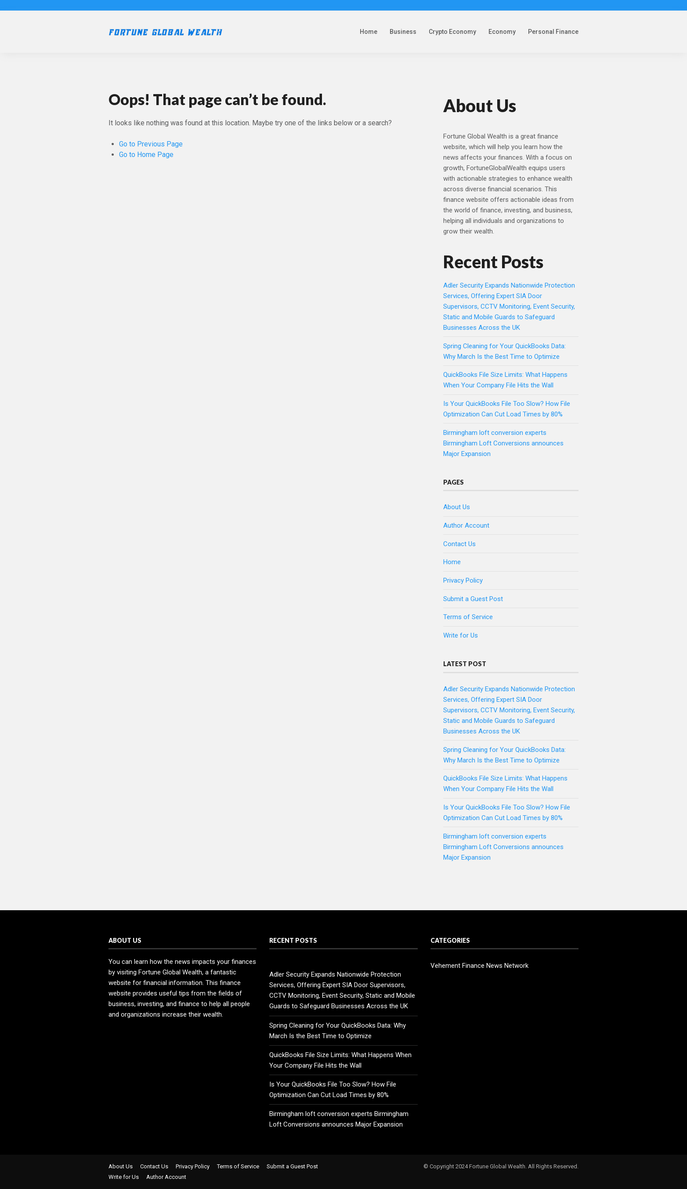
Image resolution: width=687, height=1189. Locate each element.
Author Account (466, 525)
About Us (456, 507)
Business (403, 31)
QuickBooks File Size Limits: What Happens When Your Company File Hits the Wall (340, 1060)
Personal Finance (553, 31)
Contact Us (459, 544)
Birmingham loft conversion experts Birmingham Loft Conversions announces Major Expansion (503, 443)
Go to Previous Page (151, 144)
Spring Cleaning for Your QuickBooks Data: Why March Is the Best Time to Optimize (337, 1030)
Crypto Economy (452, 31)
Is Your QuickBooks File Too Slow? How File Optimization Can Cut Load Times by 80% (332, 1089)
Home (368, 31)
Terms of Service (468, 617)
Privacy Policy (463, 580)
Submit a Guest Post (473, 599)
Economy (502, 31)
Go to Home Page (146, 154)
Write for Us (460, 635)
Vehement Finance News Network (479, 966)
